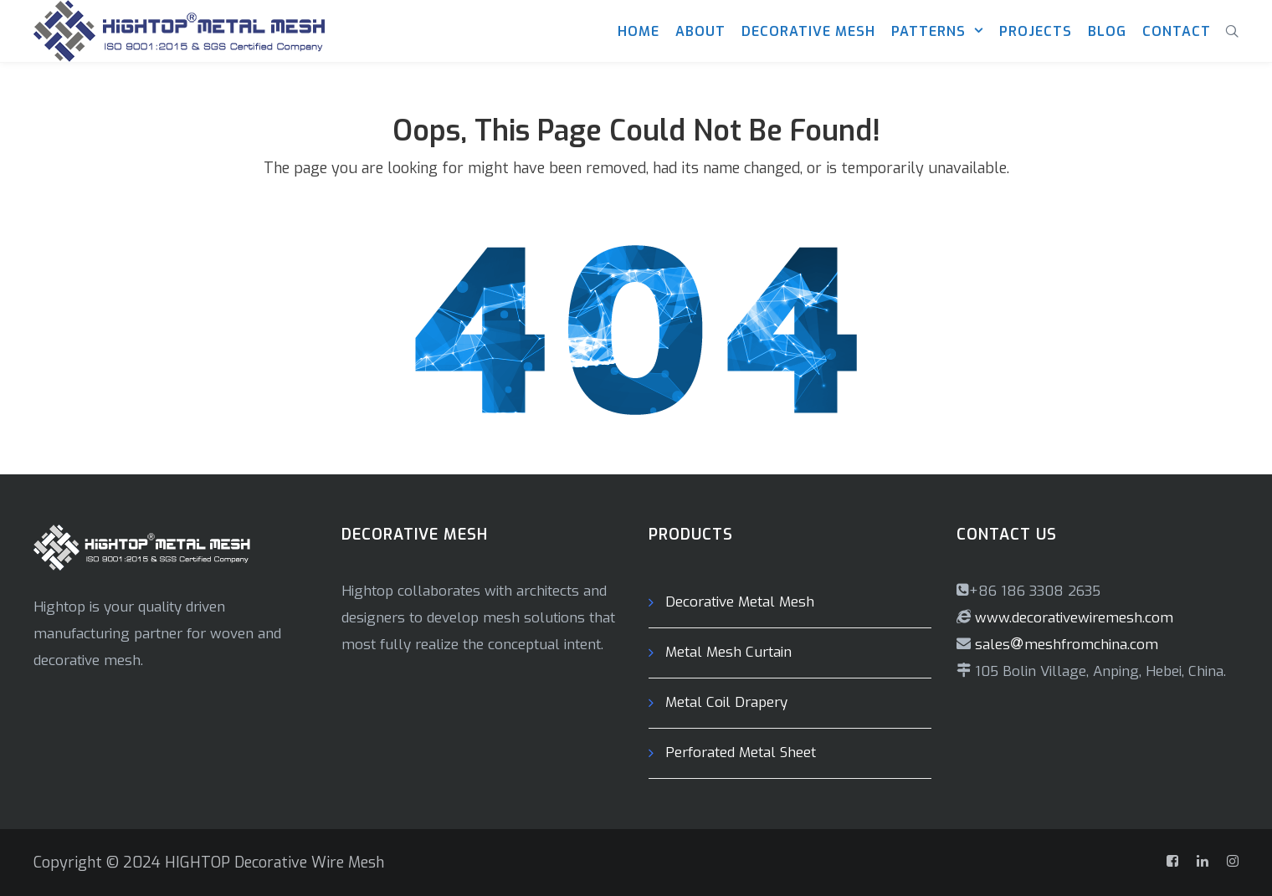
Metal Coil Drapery (726, 702)
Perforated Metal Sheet (740, 752)
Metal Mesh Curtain (728, 652)
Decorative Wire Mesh (309, 862)
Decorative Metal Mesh (739, 602)
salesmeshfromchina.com (1066, 644)
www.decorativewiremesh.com (1072, 617)
